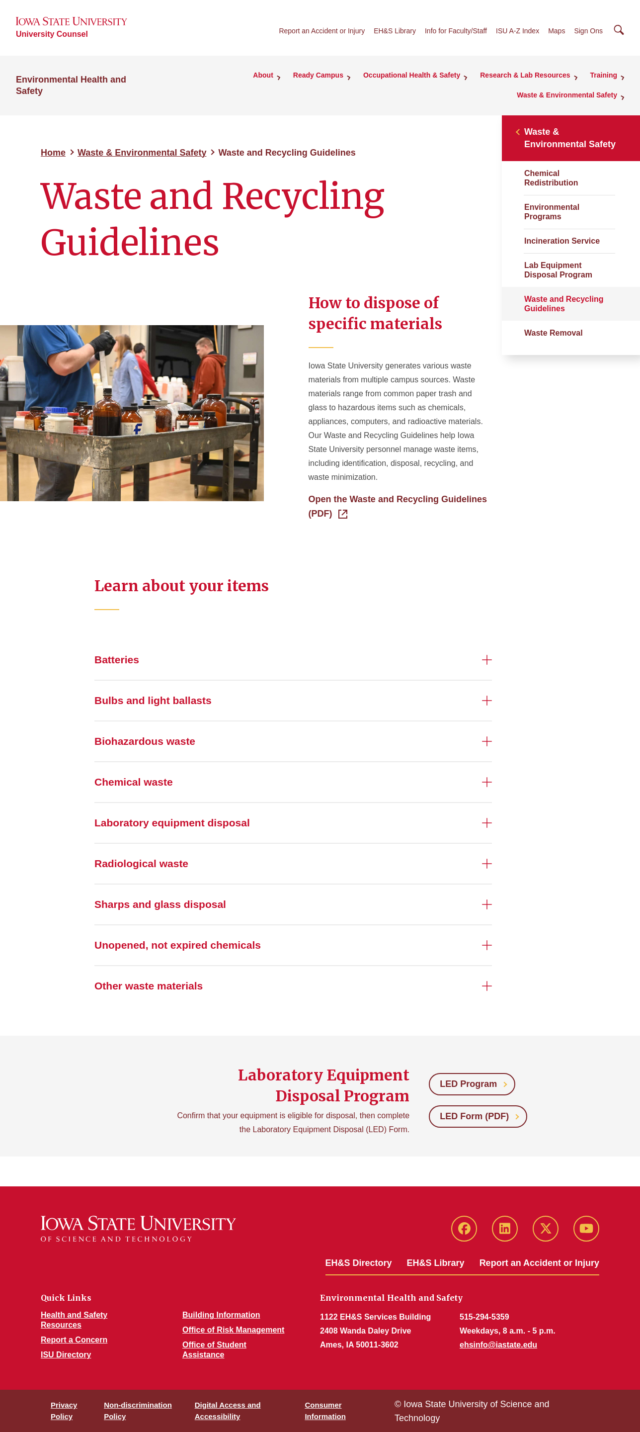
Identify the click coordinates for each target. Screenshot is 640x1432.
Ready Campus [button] (318, 75)
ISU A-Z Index (517, 31)
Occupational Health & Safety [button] (411, 75)
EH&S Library (395, 31)
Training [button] (603, 75)
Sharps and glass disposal (160, 904)
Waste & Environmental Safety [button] (567, 95)
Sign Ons (588, 31)
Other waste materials (148, 985)
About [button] (263, 75)
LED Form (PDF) (474, 1116)
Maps (556, 31)
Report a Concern (74, 1340)
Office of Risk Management (233, 1330)
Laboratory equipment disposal (172, 822)
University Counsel (52, 34)
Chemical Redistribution (551, 178)
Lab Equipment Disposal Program (558, 270)
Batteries (116, 659)
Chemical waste (133, 782)
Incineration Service (562, 241)
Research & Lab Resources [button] (525, 75)
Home (53, 153)
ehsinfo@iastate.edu (498, 1345)
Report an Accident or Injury (322, 31)
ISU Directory (66, 1354)
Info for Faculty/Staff (456, 31)
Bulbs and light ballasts (153, 700)
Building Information (221, 1315)
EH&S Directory (358, 1263)
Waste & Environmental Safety (142, 153)
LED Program (468, 1084)
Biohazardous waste (144, 741)
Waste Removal (553, 333)
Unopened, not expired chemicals (177, 945)
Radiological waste (141, 863)
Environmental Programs (551, 212)
